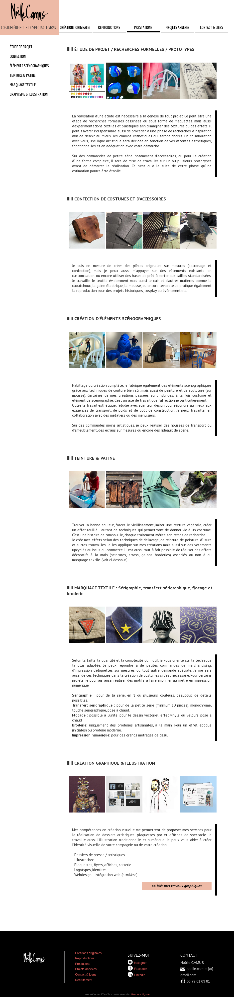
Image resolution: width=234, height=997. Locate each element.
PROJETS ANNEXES (177, 27)
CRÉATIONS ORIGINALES (75, 27)
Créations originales (88, 953)
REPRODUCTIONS (109, 27)
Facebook (137, 969)
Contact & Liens (85, 974)
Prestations (82, 964)
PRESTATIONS (143, 27)
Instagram (137, 963)
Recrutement (83, 980)
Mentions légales (140, 994)
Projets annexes (86, 969)
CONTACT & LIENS (211, 27)
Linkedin (136, 975)
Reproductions (84, 958)
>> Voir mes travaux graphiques (177, 886)
